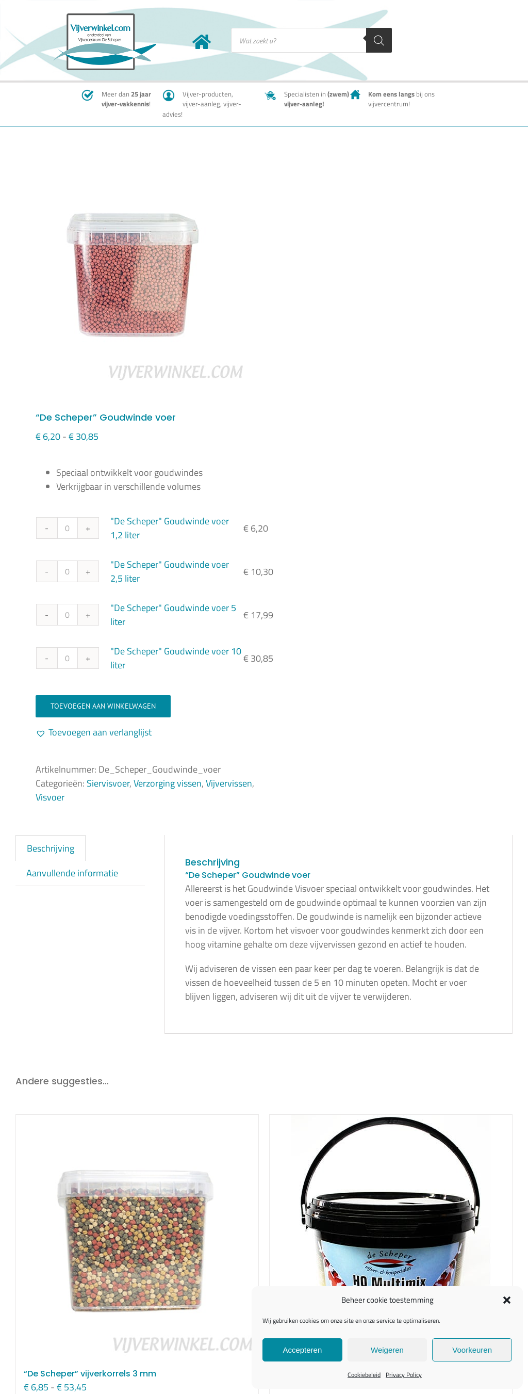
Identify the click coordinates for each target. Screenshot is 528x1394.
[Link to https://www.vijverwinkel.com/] (201, 42)
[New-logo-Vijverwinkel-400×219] (104, 18)
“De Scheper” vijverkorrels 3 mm (90, 1374)
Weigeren (387, 1349)
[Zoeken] (379, 40)
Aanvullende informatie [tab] (72, 873)
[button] (507, 1300)
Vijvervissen (229, 783)
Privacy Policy (404, 1375)
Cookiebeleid (364, 1375)
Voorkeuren (472, 1349)
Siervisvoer (108, 783)
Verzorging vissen (168, 783)
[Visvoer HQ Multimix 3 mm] (391, 1231)
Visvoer (50, 797)
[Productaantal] (67, 528)
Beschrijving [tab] (50, 848)
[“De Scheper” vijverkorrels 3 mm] (137, 1236)
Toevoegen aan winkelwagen (103, 706)
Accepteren (302, 1349)
